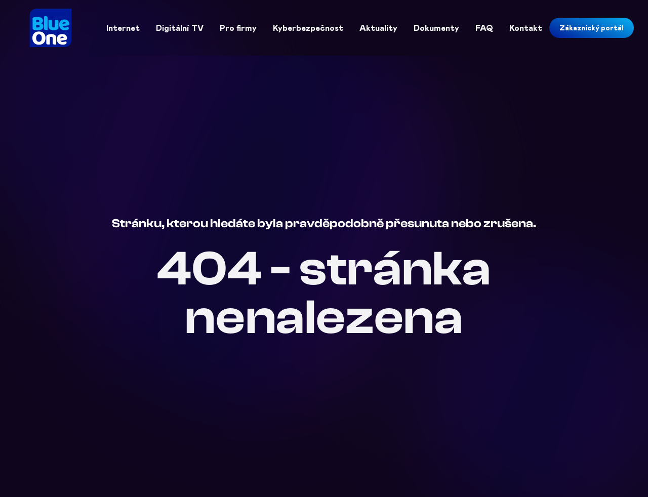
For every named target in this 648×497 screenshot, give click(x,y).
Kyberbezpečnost (308, 27)
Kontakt (525, 27)
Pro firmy (238, 27)
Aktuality (378, 27)
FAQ (484, 27)
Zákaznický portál (591, 27)
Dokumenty (436, 27)
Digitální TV (180, 27)
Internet (123, 27)
